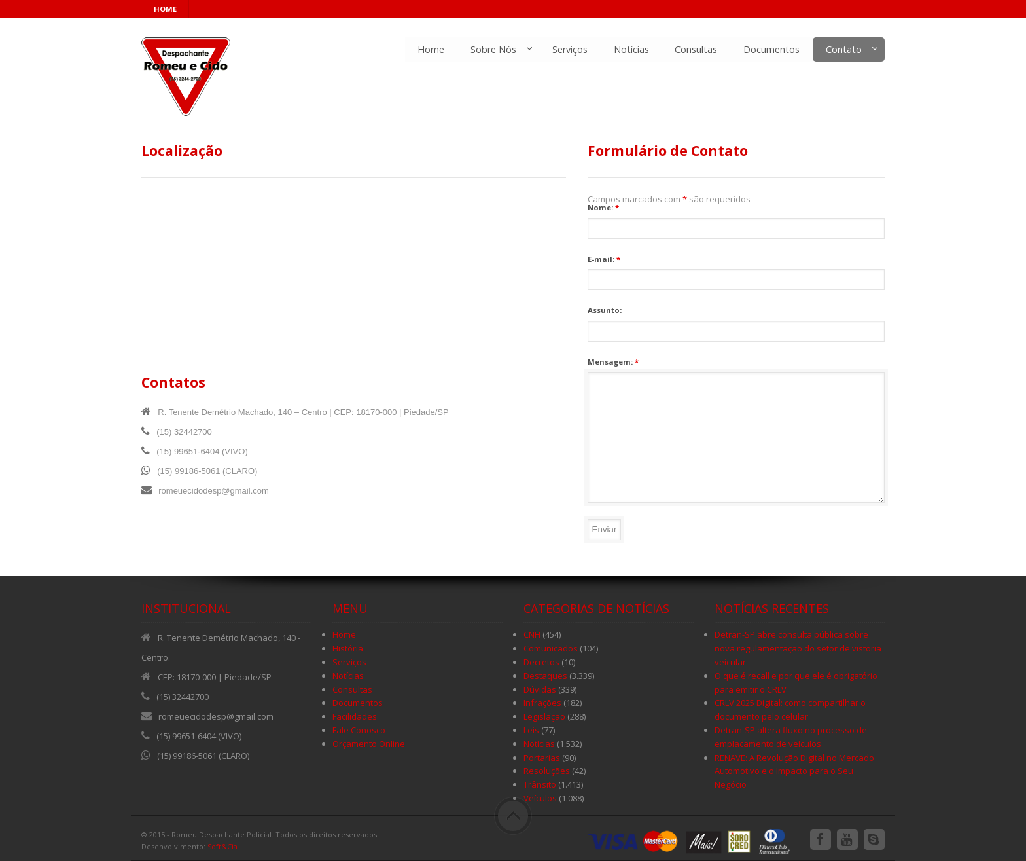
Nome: (603, 207)
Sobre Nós (493, 49)
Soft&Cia (222, 846)
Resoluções (546, 771)
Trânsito (539, 784)
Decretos (541, 662)
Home (430, 49)
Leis (531, 730)
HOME (165, 9)
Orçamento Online (368, 744)
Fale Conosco (358, 730)
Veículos (540, 798)
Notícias (630, 49)
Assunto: (605, 310)
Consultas (696, 49)
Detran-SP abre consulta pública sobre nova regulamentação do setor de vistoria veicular (798, 648)
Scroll (513, 816)
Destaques (545, 676)
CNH (531, 634)
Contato (844, 49)
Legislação (544, 716)
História (347, 648)
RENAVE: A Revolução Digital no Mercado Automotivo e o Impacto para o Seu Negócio (794, 771)
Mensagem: (613, 361)
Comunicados (550, 648)
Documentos (771, 49)
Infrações (542, 702)
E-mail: (604, 259)
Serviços (569, 49)
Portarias (541, 757)
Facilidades (354, 716)
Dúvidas (539, 689)
